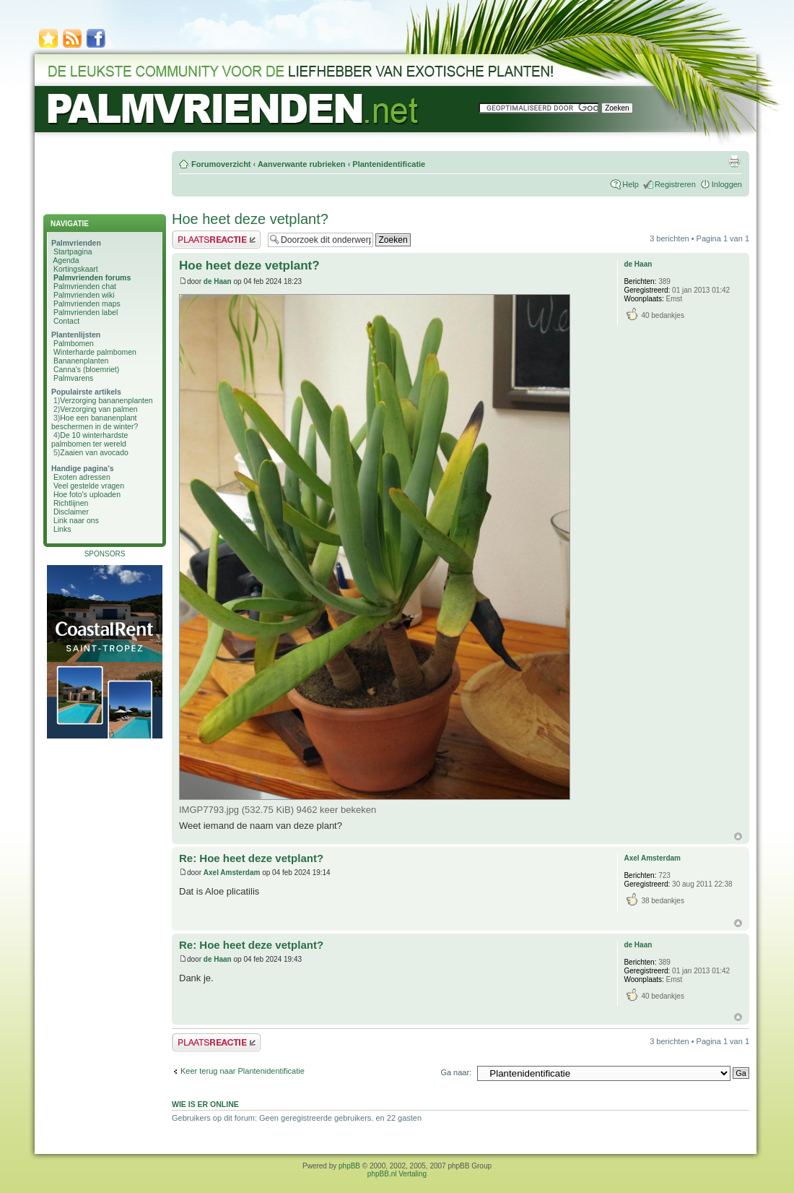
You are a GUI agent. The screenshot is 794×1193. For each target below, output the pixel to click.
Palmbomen (73, 343)
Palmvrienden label (85, 312)
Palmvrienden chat (84, 286)
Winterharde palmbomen (94, 352)
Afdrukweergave (734, 161)
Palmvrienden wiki (84, 294)
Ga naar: (455, 1072)
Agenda (66, 260)
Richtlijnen (70, 503)
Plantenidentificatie (388, 164)
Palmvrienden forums (92, 277)
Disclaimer (71, 511)
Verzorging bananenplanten (106, 400)
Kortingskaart (75, 268)
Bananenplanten (81, 360)
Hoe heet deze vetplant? (250, 219)
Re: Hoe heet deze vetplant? (251, 858)
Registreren (675, 184)
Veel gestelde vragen (88, 485)
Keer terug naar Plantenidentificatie (242, 1071)
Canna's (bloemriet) (86, 369)
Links (62, 529)
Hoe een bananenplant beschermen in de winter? (94, 422)
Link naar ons (76, 520)
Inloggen (727, 184)
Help (630, 184)
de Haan (218, 281)
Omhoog (738, 836)
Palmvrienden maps (87, 303)
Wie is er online (205, 1104)
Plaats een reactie (216, 240)
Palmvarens (73, 378)
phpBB (349, 1166)
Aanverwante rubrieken (302, 164)
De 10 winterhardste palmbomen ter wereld (89, 439)
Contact (66, 320)
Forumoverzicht (221, 164)
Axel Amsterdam (232, 873)
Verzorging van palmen (98, 409)
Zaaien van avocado (94, 452)
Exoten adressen (81, 477)
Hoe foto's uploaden (87, 494)
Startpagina (72, 251)
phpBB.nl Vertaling (397, 1174)
